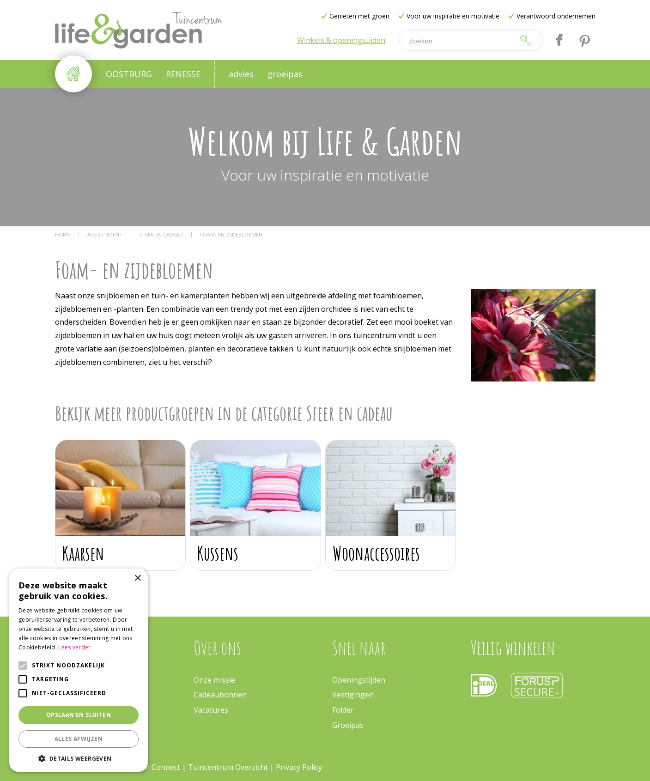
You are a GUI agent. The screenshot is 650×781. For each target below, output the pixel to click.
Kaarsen (83, 553)
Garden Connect (152, 767)
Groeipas (348, 725)
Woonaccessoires (376, 553)
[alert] (78, 670)
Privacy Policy (299, 767)
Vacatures (211, 710)
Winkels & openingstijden (341, 40)
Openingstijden (358, 680)
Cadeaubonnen (220, 695)
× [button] (137, 578)
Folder (343, 710)
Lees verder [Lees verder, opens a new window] (74, 647)
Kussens (217, 553)
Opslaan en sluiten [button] (78, 715)
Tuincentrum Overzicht (228, 767)
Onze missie (214, 680)
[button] (78, 758)
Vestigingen (353, 695)
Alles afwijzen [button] (79, 739)
